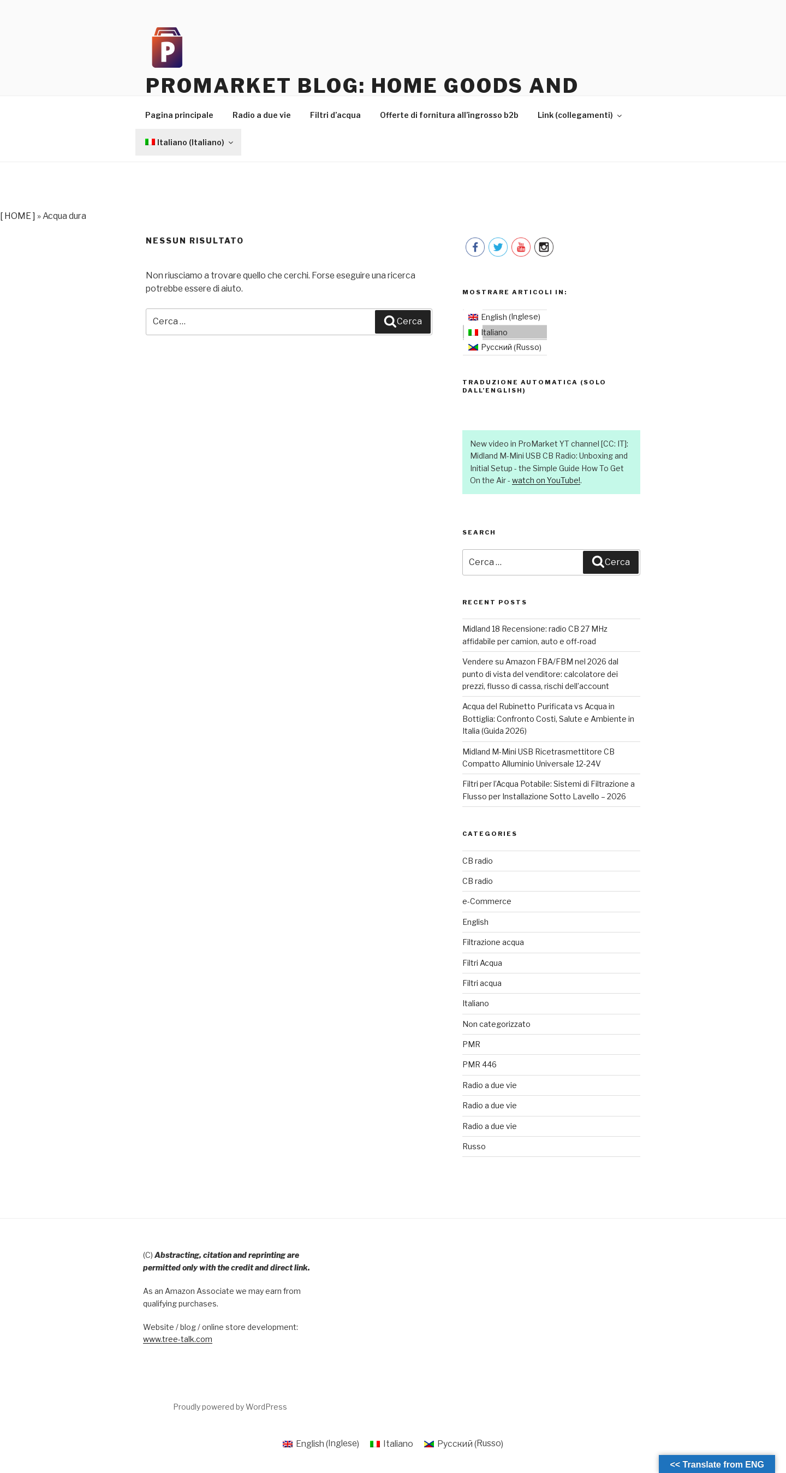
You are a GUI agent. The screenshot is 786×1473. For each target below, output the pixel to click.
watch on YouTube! (546, 481)
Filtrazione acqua (493, 943)
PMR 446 (479, 1065)
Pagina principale (179, 116)
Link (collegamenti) (580, 116)
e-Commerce (486, 902)
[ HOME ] (17, 216)
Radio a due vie (262, 116)
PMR (471, 1045)
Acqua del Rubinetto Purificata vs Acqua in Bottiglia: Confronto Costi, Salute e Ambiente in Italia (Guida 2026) (548, 719)
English (475, 922)
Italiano (475, 1004)
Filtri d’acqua (335, 116)
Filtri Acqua (482, 963)
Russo (474, 1147)
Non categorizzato (496, 1024)
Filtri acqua (482, 983)
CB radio (477, 861)
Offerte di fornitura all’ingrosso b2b (449, 116)
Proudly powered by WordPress (230, 1407)
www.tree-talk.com (177, 1340)
